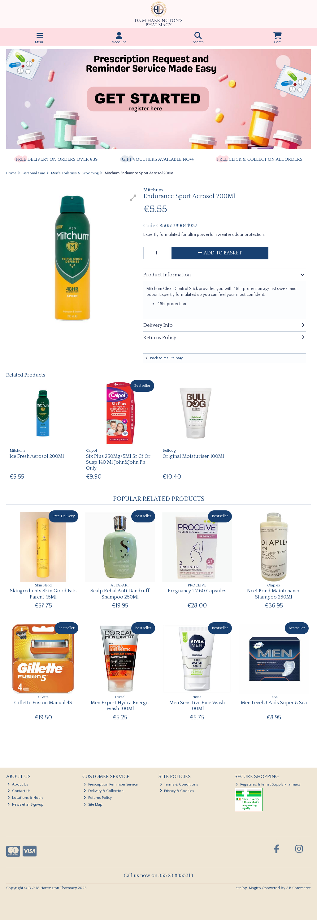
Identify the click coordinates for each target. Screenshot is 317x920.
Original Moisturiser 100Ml (193, 456)
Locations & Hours (25, 798)
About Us (17, 784)
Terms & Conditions (179, 784)
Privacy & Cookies (177, 791)
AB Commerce (298, 888)
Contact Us (19, 791)
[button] (133, 198)
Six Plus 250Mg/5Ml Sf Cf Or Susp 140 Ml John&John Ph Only (118, 462)
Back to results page (166, 358)
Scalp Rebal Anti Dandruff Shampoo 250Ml (120, 593)
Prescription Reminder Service (111, 784)
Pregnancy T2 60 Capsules (197, 591)
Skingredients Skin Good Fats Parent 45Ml (43, 593)
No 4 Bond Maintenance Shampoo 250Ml (273, 593)
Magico (255, 888)
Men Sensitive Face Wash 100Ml (197, 705)
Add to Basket (220, 253)
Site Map (93, 805)
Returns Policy (98, 798)
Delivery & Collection (104, 791)
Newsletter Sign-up (25, 805)
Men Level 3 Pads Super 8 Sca (274, 702)
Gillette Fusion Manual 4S (43, 702)
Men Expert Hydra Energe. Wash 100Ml (120, 705)
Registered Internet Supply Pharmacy (268, 784)
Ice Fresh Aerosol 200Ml (37, 456)
